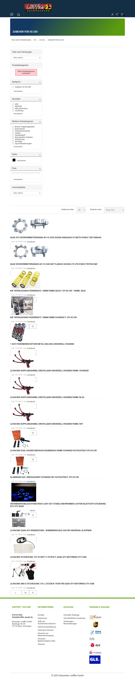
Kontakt (41, 615)
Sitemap (41, 644)
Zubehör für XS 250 (56, 40)
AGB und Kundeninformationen (47, 622)
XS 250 (42, 40)
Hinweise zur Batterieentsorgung (46, 634)
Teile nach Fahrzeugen (21, 40)
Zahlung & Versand (45, 630)
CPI (35, 40)
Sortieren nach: (96, 209)
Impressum (42, 618)
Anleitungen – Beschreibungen (70, 622)
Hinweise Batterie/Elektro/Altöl (46, 640)
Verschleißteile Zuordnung (74, 618)
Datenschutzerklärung (47, 627)
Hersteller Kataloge (71, 615)
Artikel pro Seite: (67, 209)
